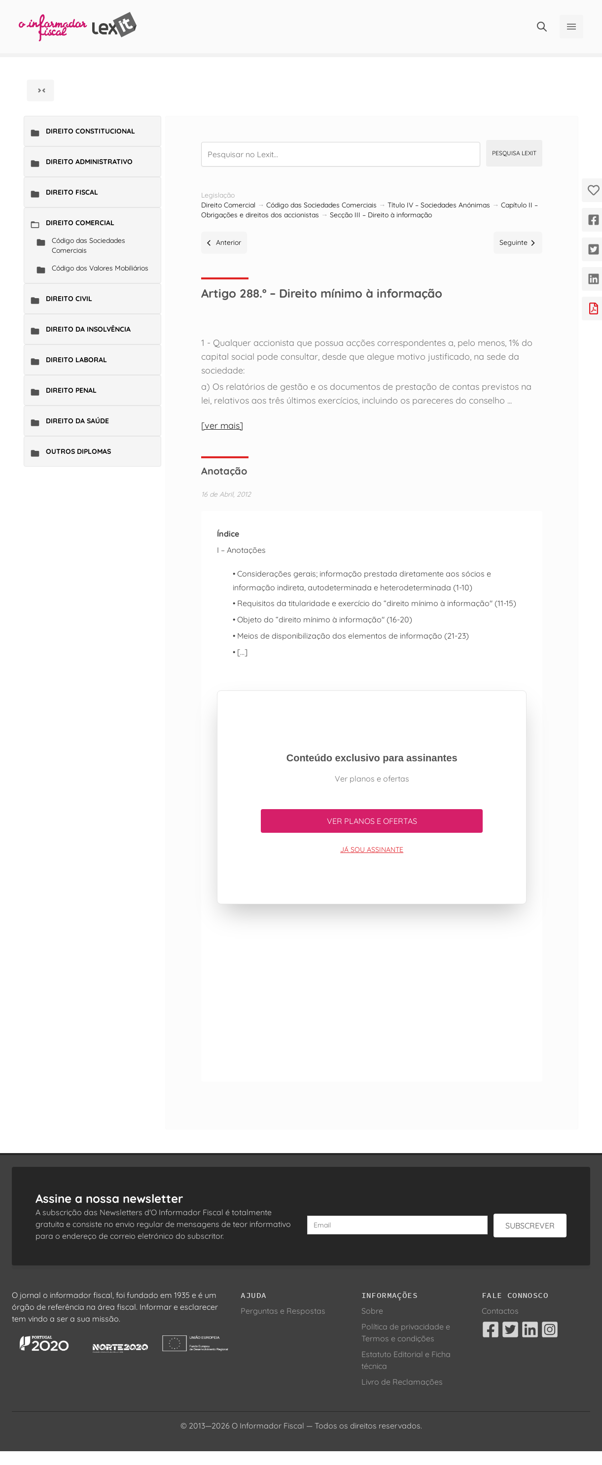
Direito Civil (69, 298)
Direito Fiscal (72, 192)
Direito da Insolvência (88, 329)
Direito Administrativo (89, 161)
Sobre (372, 1311)
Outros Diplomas (78, 451)
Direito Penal (71, 390)
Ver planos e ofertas (372, 821)
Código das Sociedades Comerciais (88, 245)
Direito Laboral (76, 359)
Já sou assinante (371, 849)
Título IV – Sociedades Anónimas (439, 205)
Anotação (224, 471)
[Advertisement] (372, 997)
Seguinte (517, 242)
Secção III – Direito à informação (381, 214)
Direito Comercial (80, 222)
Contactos (500, 1311)
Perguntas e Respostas (283, 1311)
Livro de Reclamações (402, 1382)
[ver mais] (222, 425)
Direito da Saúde (77, 420)
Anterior (224, 242)
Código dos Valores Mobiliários (100, 268)
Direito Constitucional (90, 131)
